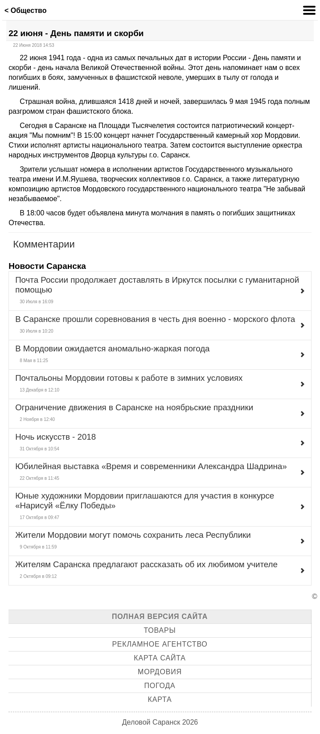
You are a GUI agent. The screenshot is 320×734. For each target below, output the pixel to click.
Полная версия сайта (160, 616)
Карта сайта (159, 658)
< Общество (25, 10)
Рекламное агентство (159, 644)
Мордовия (160, 672)
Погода (159, 685)
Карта (160, 699)
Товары (160, 630)
